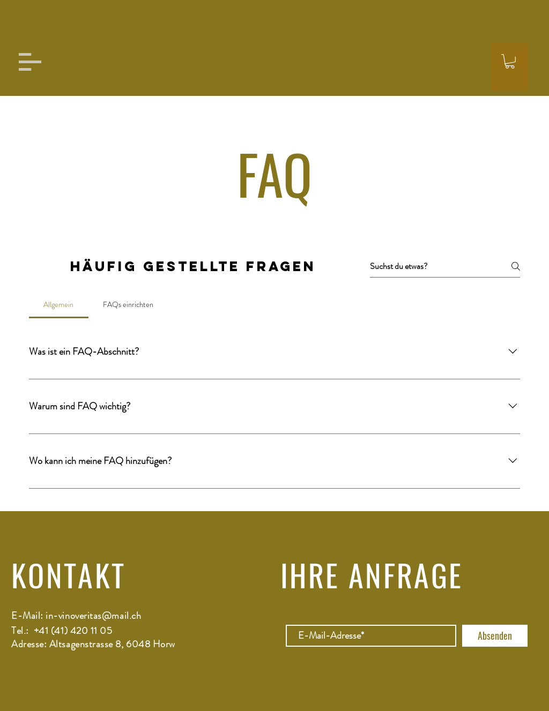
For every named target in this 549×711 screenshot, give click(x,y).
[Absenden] (495, 636)
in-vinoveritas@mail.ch (93, 616)
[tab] (58, 304)
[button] (30, 62)
